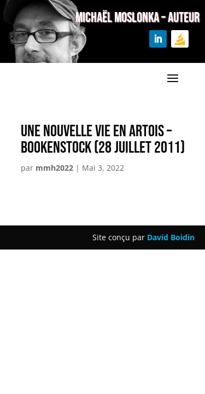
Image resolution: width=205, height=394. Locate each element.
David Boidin (171, 237)
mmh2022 (54, 168)
